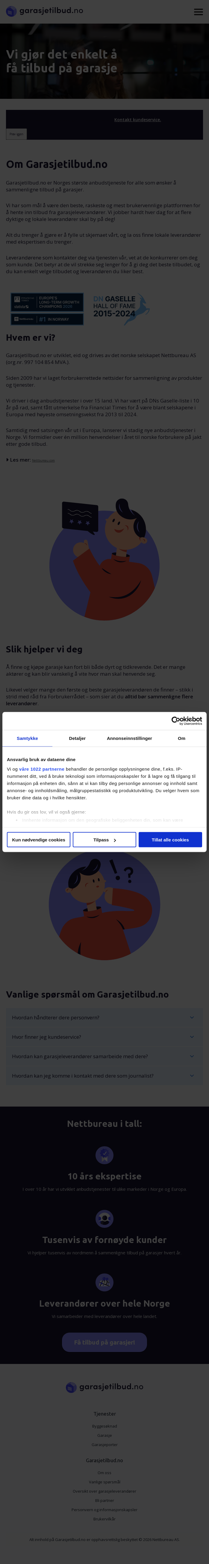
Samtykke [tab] (27, 738)
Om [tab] (181, 738)
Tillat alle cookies (170, 839)
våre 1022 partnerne (41, 768)
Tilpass (104, 839)
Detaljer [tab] (77, 738)
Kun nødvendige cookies (38, 839)
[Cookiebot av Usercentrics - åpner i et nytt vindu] (176, 721)
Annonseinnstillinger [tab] (129, 738)
